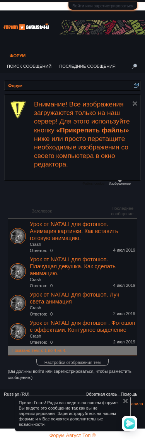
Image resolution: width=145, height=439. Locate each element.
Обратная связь (101, 394)
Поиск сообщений (29, 66)
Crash (35, 244)
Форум (18, 55)
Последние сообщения (87, 66)
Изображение (120, 182)
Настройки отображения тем (72, 362)
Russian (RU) (16, 394)
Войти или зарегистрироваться (102, 5)
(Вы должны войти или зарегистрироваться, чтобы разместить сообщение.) (69, 374)
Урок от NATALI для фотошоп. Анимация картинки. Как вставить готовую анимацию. (74, 231)
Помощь (129, 394)
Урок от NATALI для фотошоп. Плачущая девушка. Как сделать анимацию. (73, 266)
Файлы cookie (93, 183)
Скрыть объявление (135, 103)
